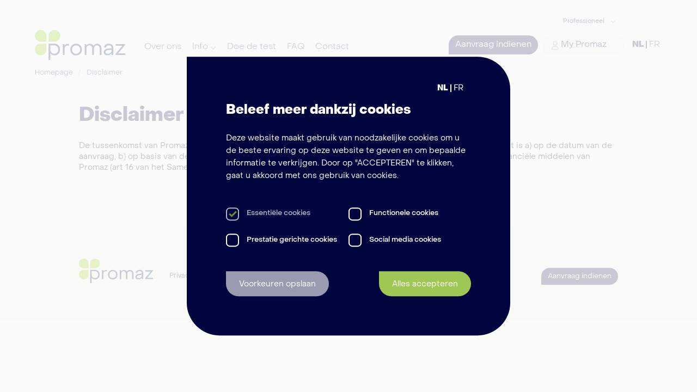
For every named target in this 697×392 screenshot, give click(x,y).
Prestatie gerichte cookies (292, 239)
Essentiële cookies (278, 213)
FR (458, 88)
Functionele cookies (403, 213)
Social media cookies (405, 239)
